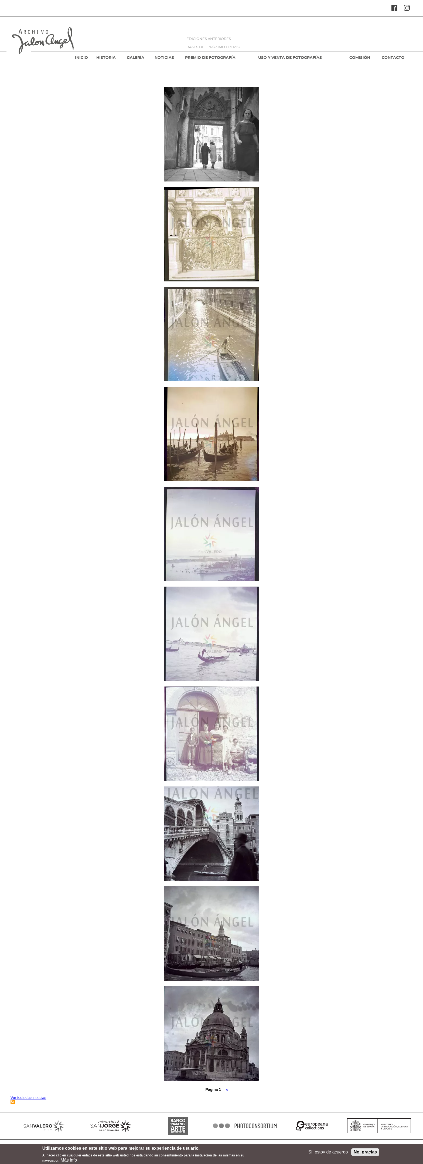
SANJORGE (110, 1125)
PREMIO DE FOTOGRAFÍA (210, 58)
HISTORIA (106, 58)
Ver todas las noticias (28, 1097)
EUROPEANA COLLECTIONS (311, 1125)
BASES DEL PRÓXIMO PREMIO (213, 47)
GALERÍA (135, 58)
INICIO (81, 58)
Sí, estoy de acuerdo (328, 1153)
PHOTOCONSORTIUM (245, 1125)
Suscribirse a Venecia (13, 1102)
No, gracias (365, 1153)
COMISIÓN (359, 58)
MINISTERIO (379, 1125)
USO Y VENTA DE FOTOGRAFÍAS (290, 58)
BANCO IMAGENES (178, 1125)
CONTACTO (393, 58)
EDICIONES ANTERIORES (208, 39)
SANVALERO (44, 1125)
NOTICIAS (164, 58)
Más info (69, 1161)
